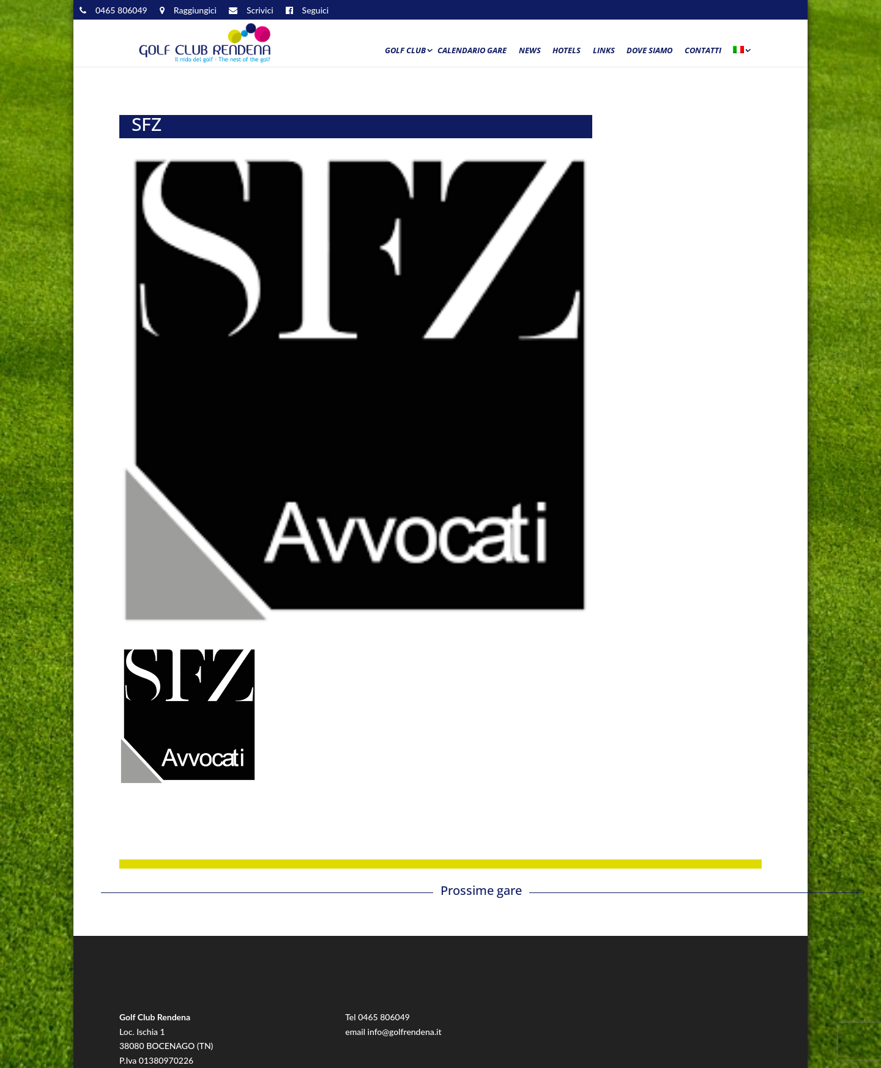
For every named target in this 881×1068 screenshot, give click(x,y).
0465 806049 (384, 1017)
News (530, 51)
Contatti (703, 51)
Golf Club (405, 51)
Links (604, 51)
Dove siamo (649, 51)
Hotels (566, 51)
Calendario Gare (472, 51)
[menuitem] (740, 53)
